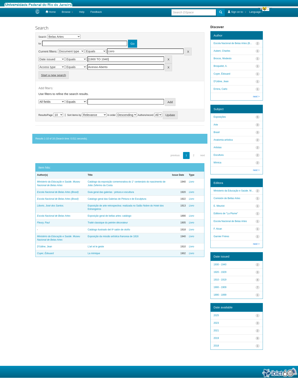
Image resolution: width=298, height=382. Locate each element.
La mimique (94, 253)
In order (111, 115)
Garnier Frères (221, 236)
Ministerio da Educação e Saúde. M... (233, 190)
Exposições (220, 116)
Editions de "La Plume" (226, 213)
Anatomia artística (223, 139)
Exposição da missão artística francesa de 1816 (113, 236)
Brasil (217, 132)
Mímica (217, 162)
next (202, 155)
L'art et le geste (96, 246)
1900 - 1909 (220, 287)
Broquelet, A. (220, 66)
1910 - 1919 (220, 279)
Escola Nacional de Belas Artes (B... (233, 43)
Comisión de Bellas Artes (227, 198)
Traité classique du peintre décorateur (108, 222)
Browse (67, 11)
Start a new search (53, 75)
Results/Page (46, 115)
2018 (216, 345)
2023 (216, 323)
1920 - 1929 (220, 272)
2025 (216, 315)
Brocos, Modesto (223, 58)
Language (256, 11)
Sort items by (74, 115)
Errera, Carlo (220, 89)
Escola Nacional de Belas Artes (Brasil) (58, 192)
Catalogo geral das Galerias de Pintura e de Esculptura (117, 198)
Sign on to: (237, 11)
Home (51, 11)
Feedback (96, 11)
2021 (216, 330)
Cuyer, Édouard (45, 253)
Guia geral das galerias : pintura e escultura (111, 192)
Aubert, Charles (222, 50)
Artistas (218, 147)
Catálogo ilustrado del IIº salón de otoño (109, 229)
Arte (216, 124)
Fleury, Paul (43, 222)
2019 (216, 338)
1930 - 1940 (220, 264)
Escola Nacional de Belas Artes (53, 215)
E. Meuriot (219, 205)
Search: (43, 37)
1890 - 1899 (220, 294)
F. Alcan (218, 228)
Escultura (219, 155)
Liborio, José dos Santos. (50, 205)
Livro (191, 181)
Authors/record (145, 115)
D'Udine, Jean (44, 246)
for (40, 43)
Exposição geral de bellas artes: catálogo (109, 215)
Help (81, 11)
